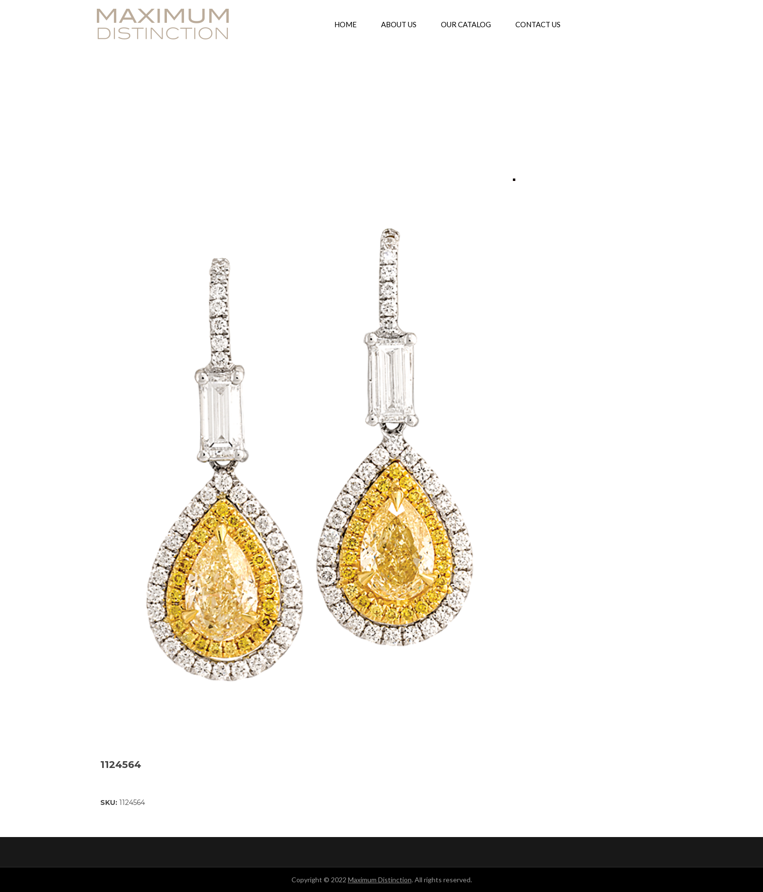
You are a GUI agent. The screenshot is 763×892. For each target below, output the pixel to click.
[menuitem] (345, 24)
